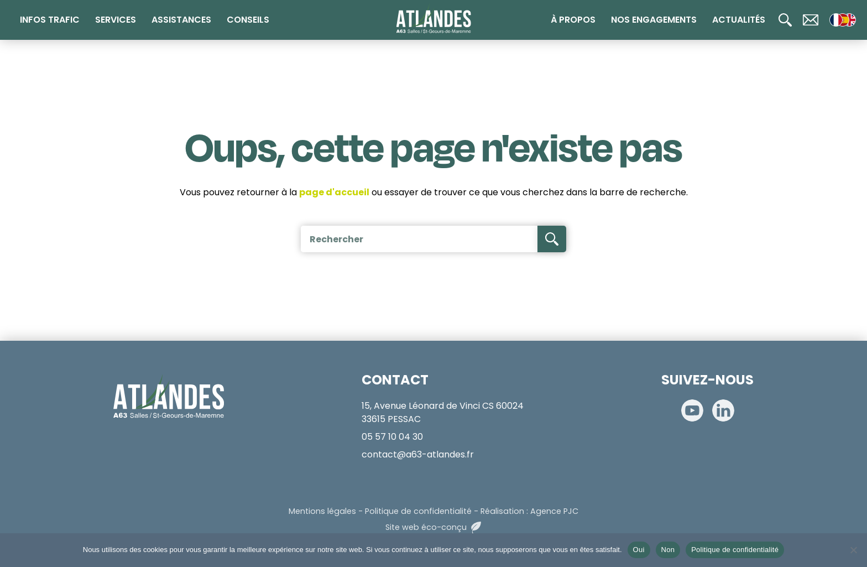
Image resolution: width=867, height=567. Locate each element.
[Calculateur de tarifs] (845, 230)
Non (668, 549)
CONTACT (395, 380)
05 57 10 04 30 (392, 436)
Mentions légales (322, 511)
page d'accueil (334, 192)
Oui (639, 549)
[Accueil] (433, 18)
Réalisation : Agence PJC (529, 511)
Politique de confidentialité (418, 511)
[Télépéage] (845, 337)
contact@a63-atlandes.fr (418, 454)
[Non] (853, 549)
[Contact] (810, 19)
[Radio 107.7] (845, 301)
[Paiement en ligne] (845, 266)
